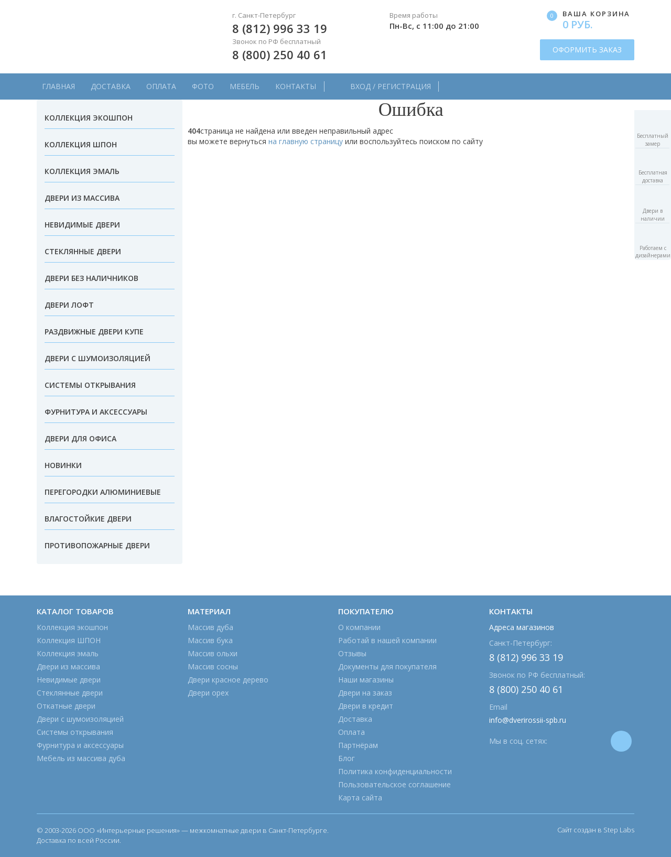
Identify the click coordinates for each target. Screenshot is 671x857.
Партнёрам (358, 745)
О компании (359, 627)
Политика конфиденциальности (395, 771)
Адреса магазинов (521, 627)
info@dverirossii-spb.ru (527, 720)
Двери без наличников (91, 278)
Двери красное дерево (228, 680)
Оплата (161, 86)
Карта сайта (360, 797)
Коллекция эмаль (82, 171)
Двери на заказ (365, 693)
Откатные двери (66, 706)
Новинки (63, 465)
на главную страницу (305, 141)
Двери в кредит (365, 706)
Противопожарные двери (97, 545)
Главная (58, 86)
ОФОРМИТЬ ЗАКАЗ (587, 50)
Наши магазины (366, 680)
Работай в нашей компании (387, 640)
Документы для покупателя (387, 666)
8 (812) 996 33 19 (279, 28)
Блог (346, 758)
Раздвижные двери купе (94, 332)
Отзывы (352, 653)
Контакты (295, 86)
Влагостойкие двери (88, 519)
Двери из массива (82, 198)
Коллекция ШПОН (81, 144)
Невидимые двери (82, 225)
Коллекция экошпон (89, 118)
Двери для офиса (80, 438)
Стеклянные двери (83, 251)
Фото (203, 86)
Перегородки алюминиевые (103, 492)
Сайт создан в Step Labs (595, 829)
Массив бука (210, 640)
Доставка (111, 86)
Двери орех (208, 693)
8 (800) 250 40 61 (279, 54)
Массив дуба (210, 627)
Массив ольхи (212, 653)
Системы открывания (90, 385)
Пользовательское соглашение (394, 784)
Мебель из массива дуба (81, 758)
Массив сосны (213, 666)
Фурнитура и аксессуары (96, 412)
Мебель (244, 86)
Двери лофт (69, 305)
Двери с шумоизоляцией (97, 358)
